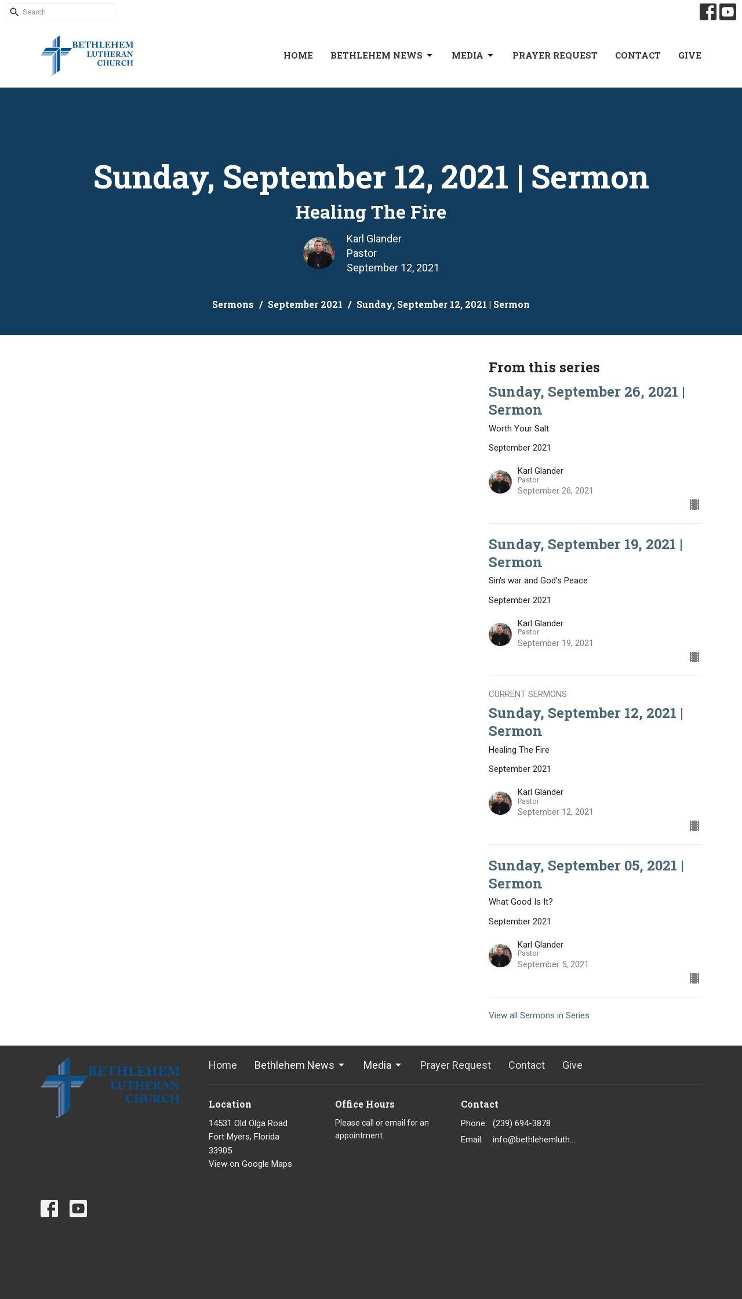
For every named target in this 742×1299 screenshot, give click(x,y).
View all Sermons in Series (539, 1015)
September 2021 (305, 304)
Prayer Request (555, 55)
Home (298, 55)
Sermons (233, 304)
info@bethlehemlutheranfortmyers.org (534, 1139)
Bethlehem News (382, 55)
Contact (638, 55)
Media (473, 55)
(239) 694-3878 (522, 1123)
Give (689, 55)
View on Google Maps (250, 1164)
